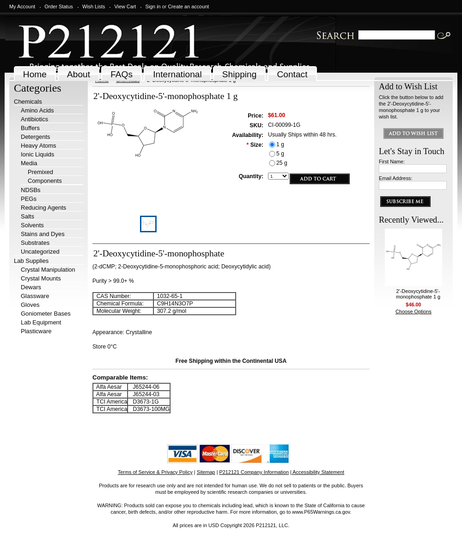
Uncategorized (40, 251)
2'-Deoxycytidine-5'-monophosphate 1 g (418, 293)
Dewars (31, 287)
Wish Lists (93, 6)
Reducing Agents (43, 207)
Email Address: (396, 178)
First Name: (392, 161)
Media (29, 163)
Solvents (32, 225)
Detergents (35, 136)
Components (45, 180)
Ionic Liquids (37, 154)
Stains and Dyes (43, 233)
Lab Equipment (41, 322)
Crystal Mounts (41, 278)
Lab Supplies (31, 260)
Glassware (35, 295)
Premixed (40, 171)
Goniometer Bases (46, 313)
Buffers (30, 127)
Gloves (30, 304)
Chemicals (28, 101)
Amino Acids (37, 110)
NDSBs (31, 190)
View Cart (125, 6)
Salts (27, 216)
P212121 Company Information (254, 472)
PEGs (28, 198)
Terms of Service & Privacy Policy (155, 472)
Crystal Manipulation (48, 269)
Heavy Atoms (38, 145)
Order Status (58, 6)
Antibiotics (34, 119)
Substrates (35, 242)
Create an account (188, 6)
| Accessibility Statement (317, 472)
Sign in (152, 6)
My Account (22, 6)
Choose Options (413, 311)
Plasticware (36, 331)
